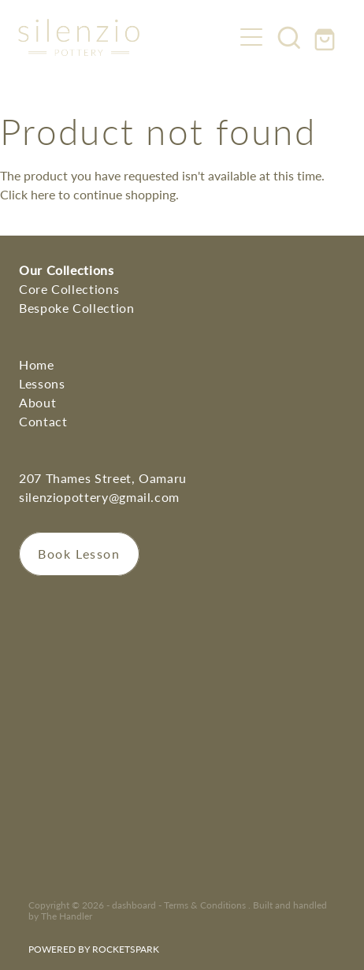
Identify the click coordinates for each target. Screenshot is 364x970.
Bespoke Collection (77, 307)
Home (36, 364)
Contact (43, 421)
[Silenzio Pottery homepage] (125, 37)
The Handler (66, 915)
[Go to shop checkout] (327, 37)
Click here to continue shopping (88, 194)
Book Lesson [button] (79, 553)
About (37, 402)
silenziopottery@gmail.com (99, 497)
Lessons (42, 383)
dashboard (134, 904)
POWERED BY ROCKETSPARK (93, 948)
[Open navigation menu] (251, 37)
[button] (289, 37)
